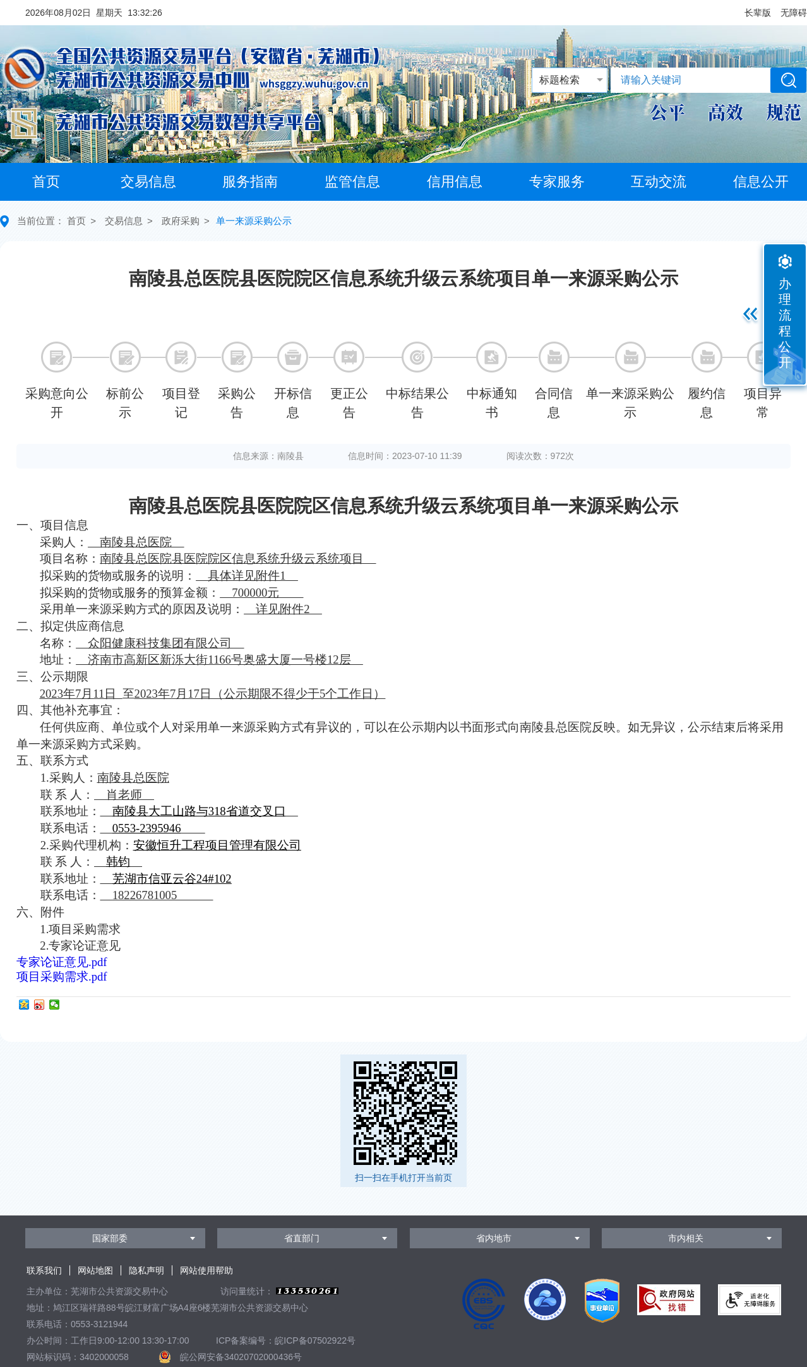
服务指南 (250, 181)
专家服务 (557, 181)
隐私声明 (146, 1270)
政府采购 (181, 220)
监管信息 (352, 181)
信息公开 (761, 181)
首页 (46, 181)
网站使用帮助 (206, 1270)
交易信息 (148, 181)
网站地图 (95, 1270)
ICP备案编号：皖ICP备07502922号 (286, 1340)
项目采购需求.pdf (61, 976)
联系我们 (44, 1270)
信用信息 (454, 181)
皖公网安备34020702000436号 (241, 1357)
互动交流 (658, 181)
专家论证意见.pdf (61, 962)
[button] (757, 13)
